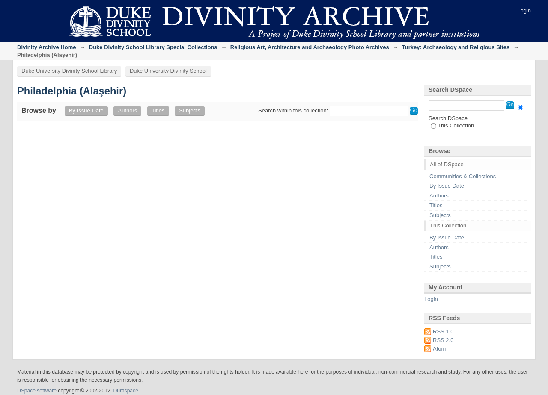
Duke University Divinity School (168, 71)
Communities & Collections (462, 176)
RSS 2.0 (443, 340)
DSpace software (37, 391)
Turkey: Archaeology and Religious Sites (455, 47)
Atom (439, 348)
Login (524, 10)
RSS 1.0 (443, 331)
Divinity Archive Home (46, 47)
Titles (158, 110)
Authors (127, 110)
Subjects (189, 110)
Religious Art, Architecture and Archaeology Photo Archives (309, 47)
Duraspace (125, 391)
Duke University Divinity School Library (69, 71)
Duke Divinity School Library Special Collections (153, 47)
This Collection (452, 125)
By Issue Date (86, 110)
